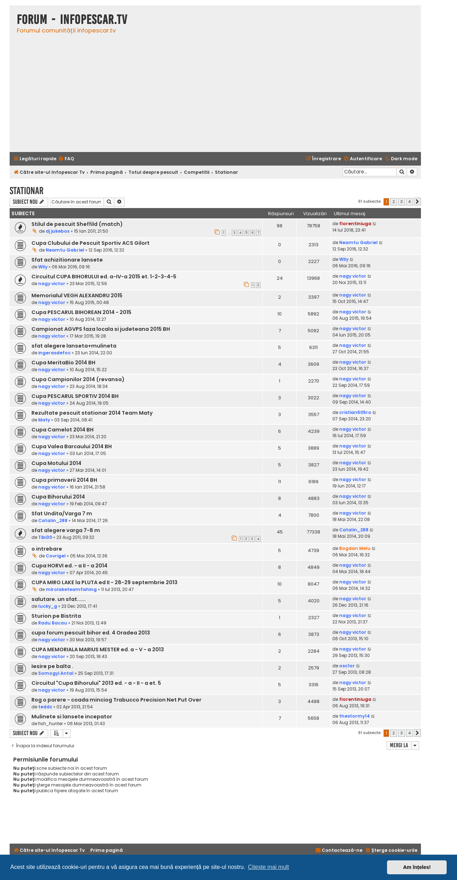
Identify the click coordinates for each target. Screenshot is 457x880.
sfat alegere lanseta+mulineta (73, 345)
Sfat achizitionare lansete (67, 259)
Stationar (27, 190)
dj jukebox (58, 231)
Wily (42, 267)
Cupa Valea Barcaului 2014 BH (71, 446)
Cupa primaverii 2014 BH (64, 480)
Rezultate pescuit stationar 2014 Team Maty (92, 412)
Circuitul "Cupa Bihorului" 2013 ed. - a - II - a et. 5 (96, 683)
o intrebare (46, 548)
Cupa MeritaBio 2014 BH (63, 362)
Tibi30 (45, 537)
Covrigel (56, 556)
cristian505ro (355, 412)
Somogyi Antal (56, 673)
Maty (44, 420)
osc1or (347, 666)
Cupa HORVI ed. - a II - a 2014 (69, 565)
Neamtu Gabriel (65, 250)
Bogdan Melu (355, 548)
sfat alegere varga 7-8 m (65, 530)
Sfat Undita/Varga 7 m (61, 513)
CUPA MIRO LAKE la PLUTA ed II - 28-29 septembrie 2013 (104, 582)
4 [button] (409, 201)
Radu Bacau (52, 623)
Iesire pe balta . (52, 666)
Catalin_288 (52, 520)
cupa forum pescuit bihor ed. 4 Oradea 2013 (90, 632)
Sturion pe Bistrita (56, 615)
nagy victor (51, 283)
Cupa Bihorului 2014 (58, 496)
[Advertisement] (215, 97)
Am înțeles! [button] (417, 867)
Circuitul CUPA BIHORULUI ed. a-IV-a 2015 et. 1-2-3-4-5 (103, 276)
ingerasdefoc (54, 353)
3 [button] (401, 201)
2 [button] (393, 201)
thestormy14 (354, 716)
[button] (417, 202)
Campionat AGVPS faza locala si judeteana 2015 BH (100, 329)
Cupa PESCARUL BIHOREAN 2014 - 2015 (81, 312)
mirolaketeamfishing (71, 589)
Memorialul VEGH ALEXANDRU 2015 (76, 295)
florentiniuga (355, 224)
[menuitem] (66, 159)
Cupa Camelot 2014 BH (62, 429)
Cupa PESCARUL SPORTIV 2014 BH (75, 396)
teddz (45, 707)
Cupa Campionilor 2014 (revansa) (78, 379)
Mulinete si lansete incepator (71, 716)
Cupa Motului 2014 (56, 463)
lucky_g (47, 606)
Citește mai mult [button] (268, 867)
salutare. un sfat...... (58, 599)
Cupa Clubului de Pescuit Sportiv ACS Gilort (90, 243)
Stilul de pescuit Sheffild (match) (77, 224)
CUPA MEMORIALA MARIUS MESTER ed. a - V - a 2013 (97, 649)
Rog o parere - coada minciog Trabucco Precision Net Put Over (116, 699)
